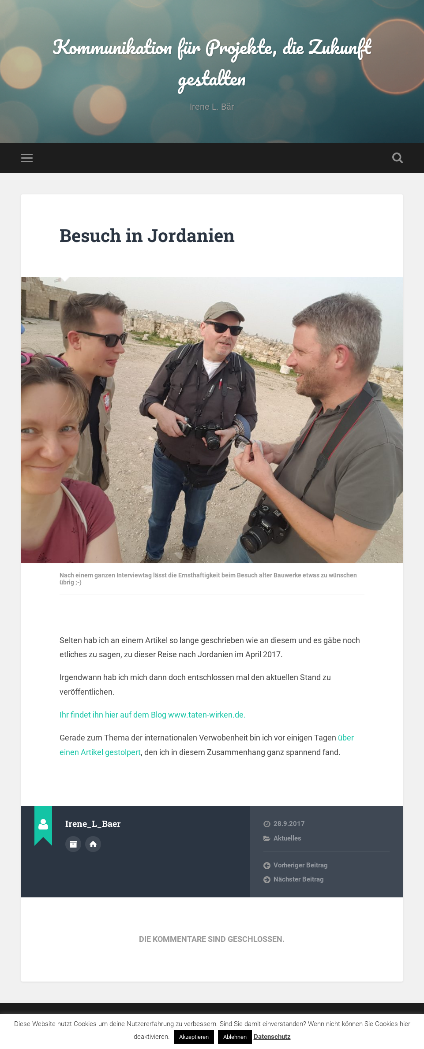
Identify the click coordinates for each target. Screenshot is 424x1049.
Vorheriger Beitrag (301, 865)
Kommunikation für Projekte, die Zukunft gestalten (212, 62)
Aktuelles (287, 838)
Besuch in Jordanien (147, 235)
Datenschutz (272, 1037)
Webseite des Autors (93, 844)
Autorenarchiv (73, 844)
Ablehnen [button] (235, 1037)
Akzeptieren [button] (194, 1037)
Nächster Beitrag (299, 879)
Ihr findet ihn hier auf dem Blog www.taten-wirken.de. (153, 714)
